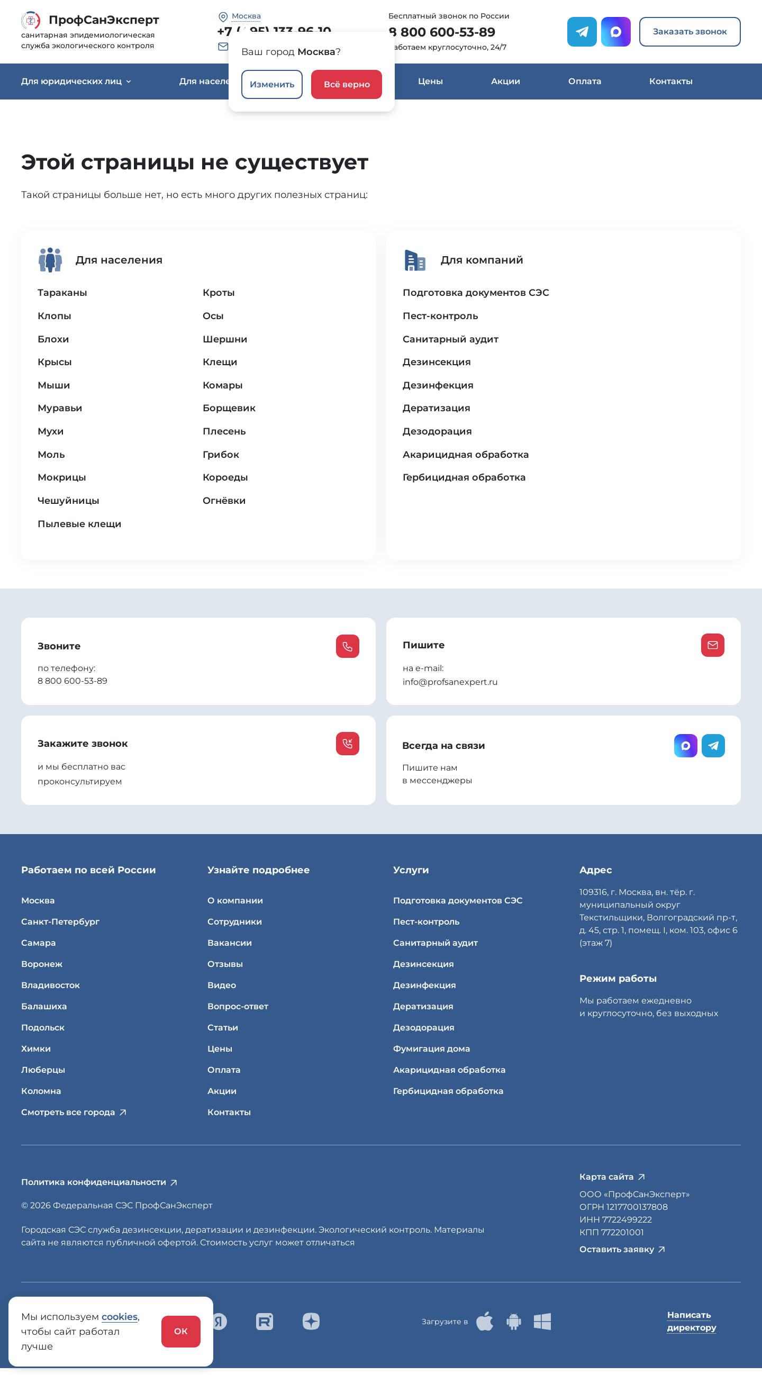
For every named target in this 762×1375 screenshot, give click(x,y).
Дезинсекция (437, 363)
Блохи (54, 340)
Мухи (51, 433)
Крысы (55, 363)
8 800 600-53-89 (441, 32)
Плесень (224, 433)
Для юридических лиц (76, 81)
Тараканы (62, 294)
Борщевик (229, 410)
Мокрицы (62, 480)
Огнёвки (224, 503)
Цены (430, 81)
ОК (181, 1331)
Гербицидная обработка (465, 480)
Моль (52, 457)
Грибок (221, 457)
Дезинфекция (439, 387)
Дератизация (437, 410)
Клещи (220, 363)
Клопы (55, 317)
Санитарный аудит (451, 340)
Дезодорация (438, 433)
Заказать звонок (690, 31)
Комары (223, 387)
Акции (505, 81)
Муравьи (61, 410)
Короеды (225, 480)
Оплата (585, 81)
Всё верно (347, 84)
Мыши (54, 387)
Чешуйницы (69, 503)
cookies (120, 1317)
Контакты (671, 81)
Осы (213, 317)
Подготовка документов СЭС (476, 294)
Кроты (219, 294)
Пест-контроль (441, 317)
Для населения (218, 81)
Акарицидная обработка (466, 457)
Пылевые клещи (80, 526)
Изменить (272, 84)
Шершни (225, 340)
